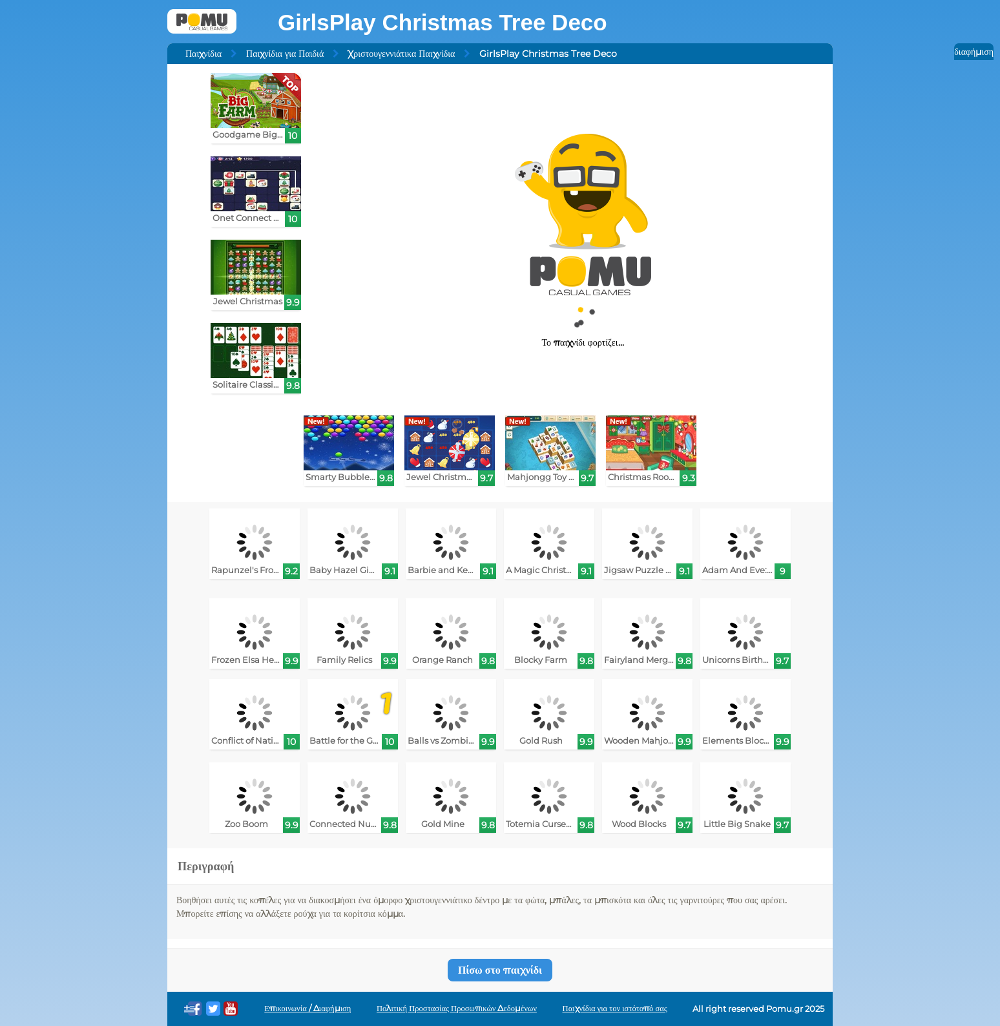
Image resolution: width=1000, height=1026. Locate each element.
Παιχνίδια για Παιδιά (285, 53)
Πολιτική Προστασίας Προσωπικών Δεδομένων (457, 1008)
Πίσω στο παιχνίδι (500, 970)
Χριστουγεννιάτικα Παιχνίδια (401, 53)
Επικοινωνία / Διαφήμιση (307, 1008)
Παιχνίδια (203, 53)
